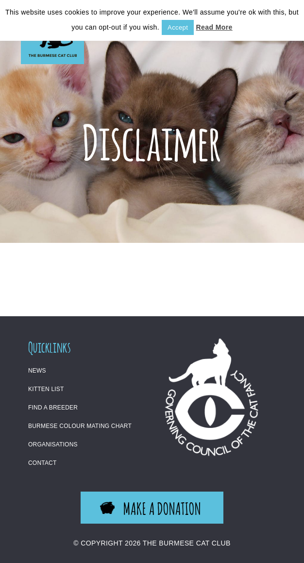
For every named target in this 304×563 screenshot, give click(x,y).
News (37, 370)
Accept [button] (178, 27)
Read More (214, 27)
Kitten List (46, 389)
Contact (42, 463)
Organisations (53, 444)
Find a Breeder (53, 407)
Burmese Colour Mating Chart (80, 426)
